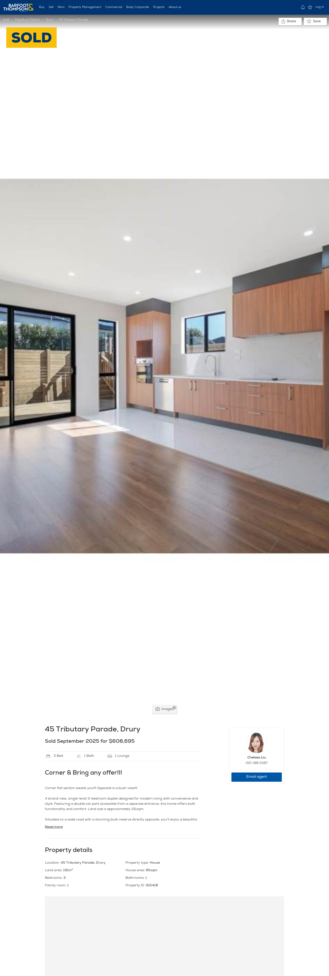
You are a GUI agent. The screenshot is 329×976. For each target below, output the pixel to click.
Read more (54, 827)
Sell (51, 7)
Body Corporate (137, 7)
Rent (61, 7)
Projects (158, 7)
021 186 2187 (257, 763)
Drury (50, 19)
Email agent (256, 777)
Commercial (113, 7)
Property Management (85, 7)
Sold (6, 19)
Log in (320, 7)
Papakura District (27, 19)
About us (175, 7)
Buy (41, 7)
